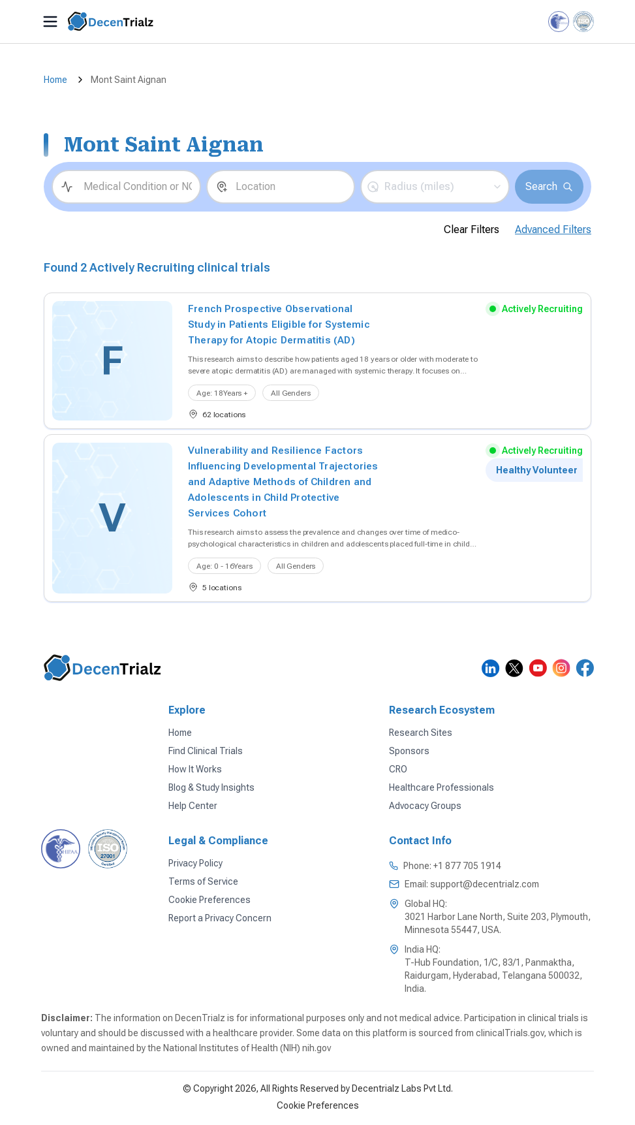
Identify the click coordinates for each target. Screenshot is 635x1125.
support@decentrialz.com (484, 884)
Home (55, 79)
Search (549, 186)
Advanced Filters (553, 229)
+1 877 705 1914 (467, 866)
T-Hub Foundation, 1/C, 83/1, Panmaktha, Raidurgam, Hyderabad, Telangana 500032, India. (493, 975)
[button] (435, 187)
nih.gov (316, 1048)
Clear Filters (471, 229)
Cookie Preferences (318, 1105)
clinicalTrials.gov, (511, 1033)
